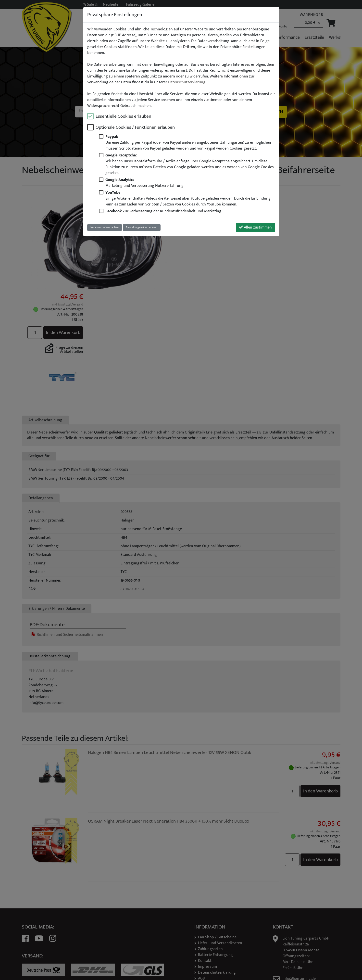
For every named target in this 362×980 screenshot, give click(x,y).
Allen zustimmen (255, 227)
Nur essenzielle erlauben (104, 227)
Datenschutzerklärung (186, 82)
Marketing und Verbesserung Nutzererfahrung (144, 183)
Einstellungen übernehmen (141, 227)
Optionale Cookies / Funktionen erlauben (135, 127)
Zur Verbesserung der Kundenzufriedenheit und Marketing (163, 211)
